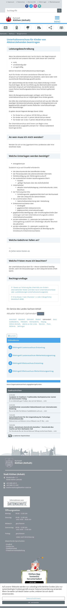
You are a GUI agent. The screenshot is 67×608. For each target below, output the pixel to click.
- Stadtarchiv (9, 546)
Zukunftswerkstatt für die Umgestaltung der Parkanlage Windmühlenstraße (29, 418)
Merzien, (42, 324)
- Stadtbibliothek (11, 548)
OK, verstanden (33, 602)
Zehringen (21, 326)
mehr (45, 401)
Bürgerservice (22, 34)
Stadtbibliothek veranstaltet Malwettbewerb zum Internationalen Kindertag (33, 408)
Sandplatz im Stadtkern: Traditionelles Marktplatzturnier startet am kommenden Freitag (32, 398)
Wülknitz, (12, 326)
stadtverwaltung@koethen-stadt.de (18, 487)
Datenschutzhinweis (33, 598)
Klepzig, (43, 322)
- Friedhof (8, 544)
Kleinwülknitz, (34, 322)
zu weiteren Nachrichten (21, 436)
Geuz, (55, 319)
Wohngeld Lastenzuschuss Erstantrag (29, 347)
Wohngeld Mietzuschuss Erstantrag (28, 363)
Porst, (49, 324)
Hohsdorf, (24, 322)
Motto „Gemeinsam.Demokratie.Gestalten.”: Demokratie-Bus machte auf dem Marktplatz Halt (31, 428)
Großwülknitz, (14, 322)
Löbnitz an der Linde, (29, 324)
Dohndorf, (30, 319)
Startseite (3, 34)
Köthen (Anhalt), (15, 324)
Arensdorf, (13, 319)
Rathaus (12, 34)
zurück (12, 336)
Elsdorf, (38, 319)
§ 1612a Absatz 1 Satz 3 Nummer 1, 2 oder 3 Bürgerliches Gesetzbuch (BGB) (31, 298)
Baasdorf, (21, 319)
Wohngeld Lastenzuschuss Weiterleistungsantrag (34, 355)
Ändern (40, 314)
